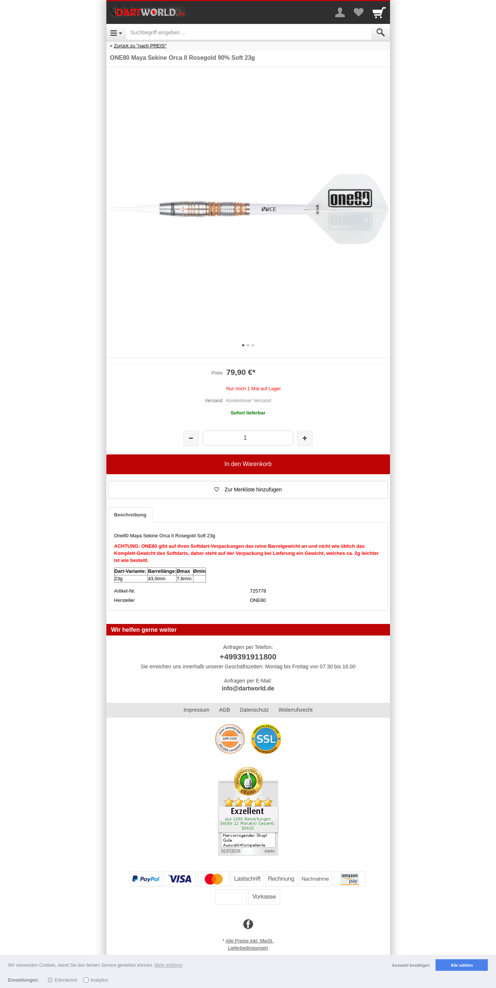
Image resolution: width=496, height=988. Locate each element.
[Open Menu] (116, 32)
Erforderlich (65, 980)
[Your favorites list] (358, 12)
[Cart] (379, 12)
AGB (224, 710)
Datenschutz (254, 710)
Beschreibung (130, 515)
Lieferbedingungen (248, 948)
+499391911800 (247, 656)
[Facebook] (248, 924)
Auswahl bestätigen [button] (411, 965)
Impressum (196, 710)
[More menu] (340, 12)
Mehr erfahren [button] (169, 965)
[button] (248, 490)
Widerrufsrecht (295, 710)
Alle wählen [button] (462, 965)
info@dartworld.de (248, 688)
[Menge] (248, 438)
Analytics (99, 980)
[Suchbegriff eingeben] (248, 32)
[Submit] (380, 32)
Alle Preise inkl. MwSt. (249, 941)
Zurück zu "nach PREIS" (140, 46)
